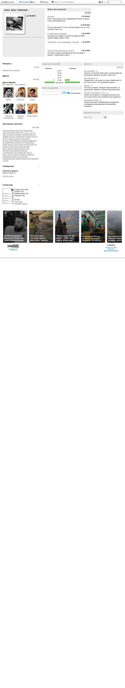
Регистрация (25, 2)
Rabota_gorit (32, 141)
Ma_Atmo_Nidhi (8, 141)
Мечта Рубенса (32, 116)
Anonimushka (27, 130)
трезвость (16, 70)
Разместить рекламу (111, 250)
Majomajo (17, 141)
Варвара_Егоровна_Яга (21, 149)
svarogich (26, 147)
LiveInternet (8, 2)
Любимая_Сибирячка (26, 155)
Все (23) (120, 67)
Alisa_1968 (19, 130)
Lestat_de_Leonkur (14, 139)
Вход (33, 2)
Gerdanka (18, 134)
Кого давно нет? (8, 84)
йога (11, 70)
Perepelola (24, 141)
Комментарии (23, 10)
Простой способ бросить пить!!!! (61, 51)
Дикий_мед (23, 151)
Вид (103, 3)
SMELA (32, 99)
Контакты (111, 249)
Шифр (18, 159)
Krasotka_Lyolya (30, 136)
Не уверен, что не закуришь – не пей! (63, 42)
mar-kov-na (21, 145)
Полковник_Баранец (10, 157)
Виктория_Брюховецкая (11, 151)
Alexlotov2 (11, 130)
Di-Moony (19, 132)
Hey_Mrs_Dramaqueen (17, 136)
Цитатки (51, 16)
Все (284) (35, 127)
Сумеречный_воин (9, 159)
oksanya (5, 147)
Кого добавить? (20, 84)
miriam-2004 (30, 145)
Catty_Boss (6, 132)
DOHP (13, 132)
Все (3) (36, 67)
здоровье (6, 70)
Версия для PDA (111, 247)
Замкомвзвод (21, 153)
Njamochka (20, 99)
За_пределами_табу (10, 153)
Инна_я (29, 153)
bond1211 (11, 145)
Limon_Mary (25, 139)
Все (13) (36, 79)
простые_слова (8, 176)
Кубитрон (15, 155)
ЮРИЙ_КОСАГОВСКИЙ (29, 159)
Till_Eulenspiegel (8, 143)
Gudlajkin (6, 136)
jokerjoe (8, 99)
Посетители (18, 202)
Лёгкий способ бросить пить (94, 93)
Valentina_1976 (19, 143)
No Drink (27, 16)
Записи (7, 10)
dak (16, 145)
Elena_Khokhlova (8, 134)
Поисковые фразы (20, 204)
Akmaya (5, 130)
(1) (97, 71)
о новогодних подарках (57, 34)
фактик (86, 86)
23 (81, 25)
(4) (108, 93)
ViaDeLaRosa (29, 143)
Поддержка (100, 2)
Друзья (13, 10)
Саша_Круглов (22, 157)
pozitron (11, 147)
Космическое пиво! (91, 100)
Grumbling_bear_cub (29, 134)
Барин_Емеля (7, 149)
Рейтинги (45, 2)
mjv (35, 145)
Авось (56, 2)
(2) (92, 86)
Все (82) (88, 12)
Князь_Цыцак (7, 155)
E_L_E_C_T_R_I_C (29, 132)
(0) (97, 78)
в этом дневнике (74, 93)
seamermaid (18, 147)
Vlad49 (5, 145)
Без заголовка (89, 71)
